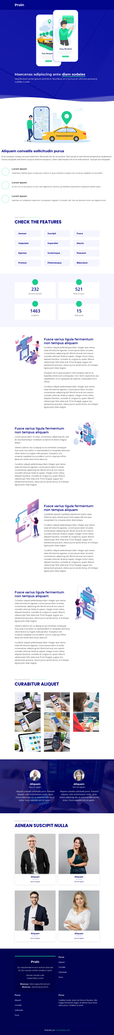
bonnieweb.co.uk (63, 1030)
